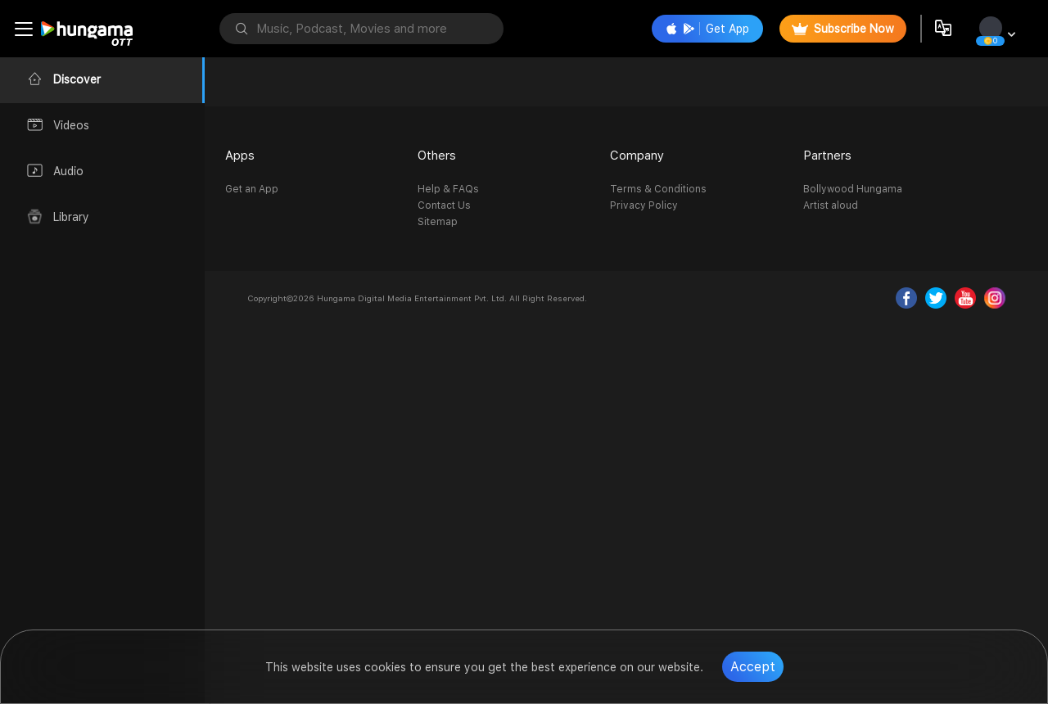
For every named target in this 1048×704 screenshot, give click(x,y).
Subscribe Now (843, 28)
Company (637, 155)
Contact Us (444, 205)
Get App (707, 28)
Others (437, 155)
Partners (827, 155)
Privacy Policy (644, 205)
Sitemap (438, 222)
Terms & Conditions (658, 189)
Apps (240, 155)
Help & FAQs (448, 189)
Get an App (251, 189)
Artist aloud (830, 205)
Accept (752, 667)
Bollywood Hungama (852, 189)
